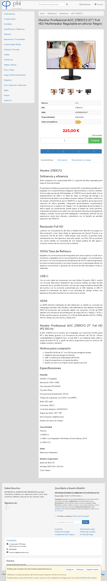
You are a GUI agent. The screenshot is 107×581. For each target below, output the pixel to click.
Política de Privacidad (80, 516)
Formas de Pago (86, 534)
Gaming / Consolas (11, 49)
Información (62, 160)
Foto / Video (9, 70)
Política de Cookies (89, 578)
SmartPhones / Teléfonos (14, 29)
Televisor (7, 34)
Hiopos (7, 95)
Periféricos (8, 60)
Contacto (59, 529)
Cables (7, 54)
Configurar (70, 569)
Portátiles (8, 24)
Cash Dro (8, 100)
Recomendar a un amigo (81, 160)
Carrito (98, 4)
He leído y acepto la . (73, 516)
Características (47, 160)
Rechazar (80, 569)
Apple (6, 90)
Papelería (8, 80)
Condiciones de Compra (64, 534)
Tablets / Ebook (10, 65)
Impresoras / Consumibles (14, 39)
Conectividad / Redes (12, 44)
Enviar (85, 522)
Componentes (10, 19)
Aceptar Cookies (92, 569)
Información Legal (87, 529)
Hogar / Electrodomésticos (15, 75)
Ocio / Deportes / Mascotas (15, 85)
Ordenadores (9, 14)
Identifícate (85, 4)
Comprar (95, 140)
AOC (77, 103)
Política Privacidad (62, 532)
